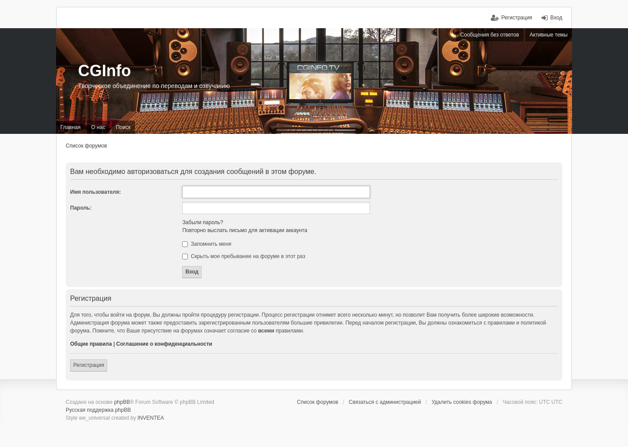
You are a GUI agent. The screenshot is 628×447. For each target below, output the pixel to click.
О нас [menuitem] (98, 127)
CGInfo (104, 71)
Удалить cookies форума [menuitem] (462, 402)
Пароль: (81, 208)
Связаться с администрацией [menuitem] (385, 402)
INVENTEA (151, 418)
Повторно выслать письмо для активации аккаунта (244, 230)
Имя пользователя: (95, 192)
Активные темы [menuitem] (549, 35)
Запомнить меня (206, 244)
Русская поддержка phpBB (98, 410)
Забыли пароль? (202, 222)
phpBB (122, 402)
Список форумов (86, 146)
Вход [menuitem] (556, 18)
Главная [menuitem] (70, 127)
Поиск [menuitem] (123, 127)
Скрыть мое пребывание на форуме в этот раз (243, 256)
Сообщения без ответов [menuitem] (489, 35)
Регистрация (88, 365)
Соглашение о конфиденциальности (164, 344)
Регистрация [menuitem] (516, 18)
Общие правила (91, 344)
